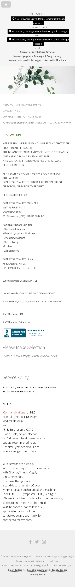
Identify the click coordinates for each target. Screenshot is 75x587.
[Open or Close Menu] (37, 4)
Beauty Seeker (59, 570)
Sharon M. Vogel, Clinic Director (37, 52)
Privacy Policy (37, 574)
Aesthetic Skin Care (55, 60)
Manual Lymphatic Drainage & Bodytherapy (37, 56)
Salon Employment (37, 570)
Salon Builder (15, 570)
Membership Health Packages (24, 60)
